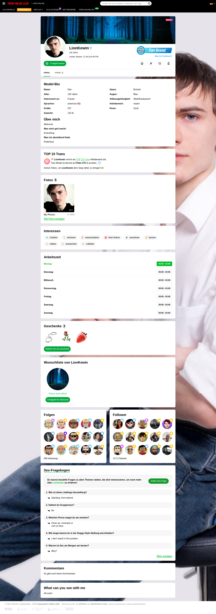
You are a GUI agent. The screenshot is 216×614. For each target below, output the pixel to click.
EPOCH (82, 604)
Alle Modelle (8, 10)
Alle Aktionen (53, 9)
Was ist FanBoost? (163, 56)
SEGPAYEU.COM (99, 604)
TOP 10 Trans (83, 159)
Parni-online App (87, 9)
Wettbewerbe (69, 10)
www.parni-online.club (48, 604)
